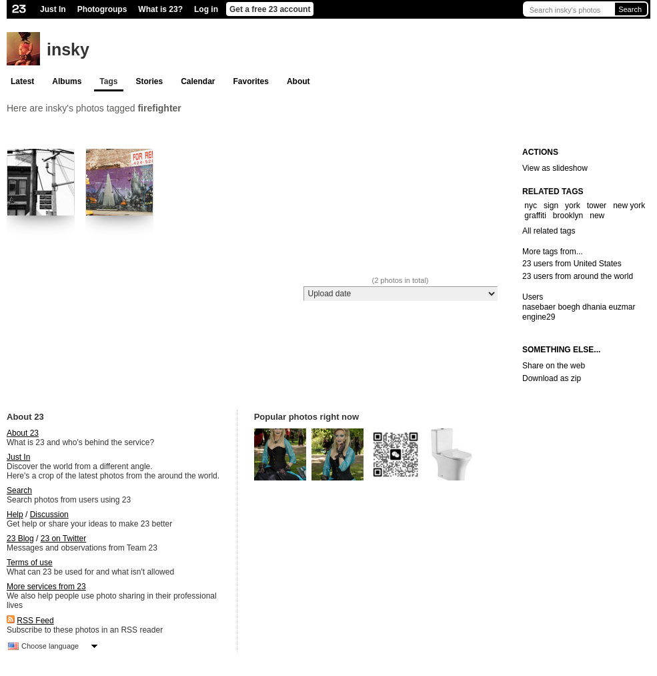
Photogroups (102, 9)
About (298, 81)
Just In (53, 9)
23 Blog (20, 538)
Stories (149, 81)
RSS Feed (35, 620)
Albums (66, 81)
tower (596, 205)
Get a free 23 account (269, 9)
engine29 (538, 317)
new (597, 215)
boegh (569, 307)
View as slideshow (555, 168)
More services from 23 (46, 586)
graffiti (535, 215)
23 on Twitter (63, 538)
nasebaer (539, 307)
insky (68, 49)
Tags (108, 81)
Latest (22, 81)
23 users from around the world (577, 276)
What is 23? (160, 9)
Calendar (198, 81)
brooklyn (568, 215)
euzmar (622, 307)
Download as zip (551, 378)
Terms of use (30, 562)
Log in (206, 9)
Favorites (251, 81)
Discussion (49, 514)
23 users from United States (572, 263)
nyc (530, 205)
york (572, 205)
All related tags (548, 231)
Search (630, 9)
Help (15, 514)
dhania (594, 307)
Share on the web (553, 365)
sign (551, 205)
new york (629, 205)
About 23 (23, 433)
